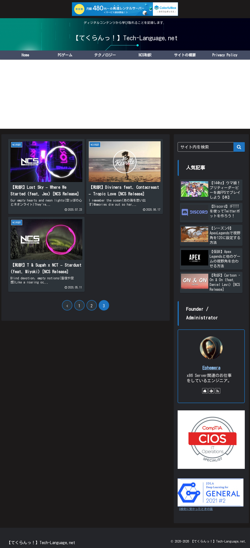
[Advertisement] (125, 97)
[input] (211, 147)
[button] (239, 147)
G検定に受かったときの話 (196, 509)
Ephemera (211, 368)
